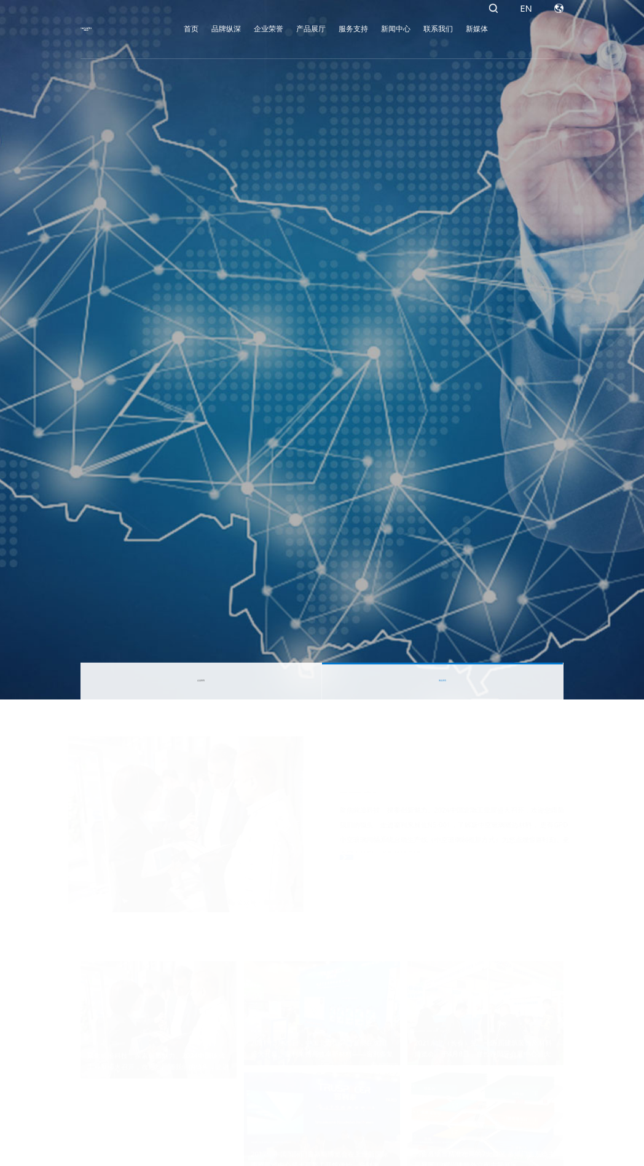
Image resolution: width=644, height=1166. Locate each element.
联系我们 (416, 28)
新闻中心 (373, 28)
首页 (169, 28)
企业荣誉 (246, 28)
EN (526, 28)
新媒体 (455, 28)
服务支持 (331, 28)
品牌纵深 (204, 28)
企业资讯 (201, 681)
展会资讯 (442, 681)
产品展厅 (289, 28)
